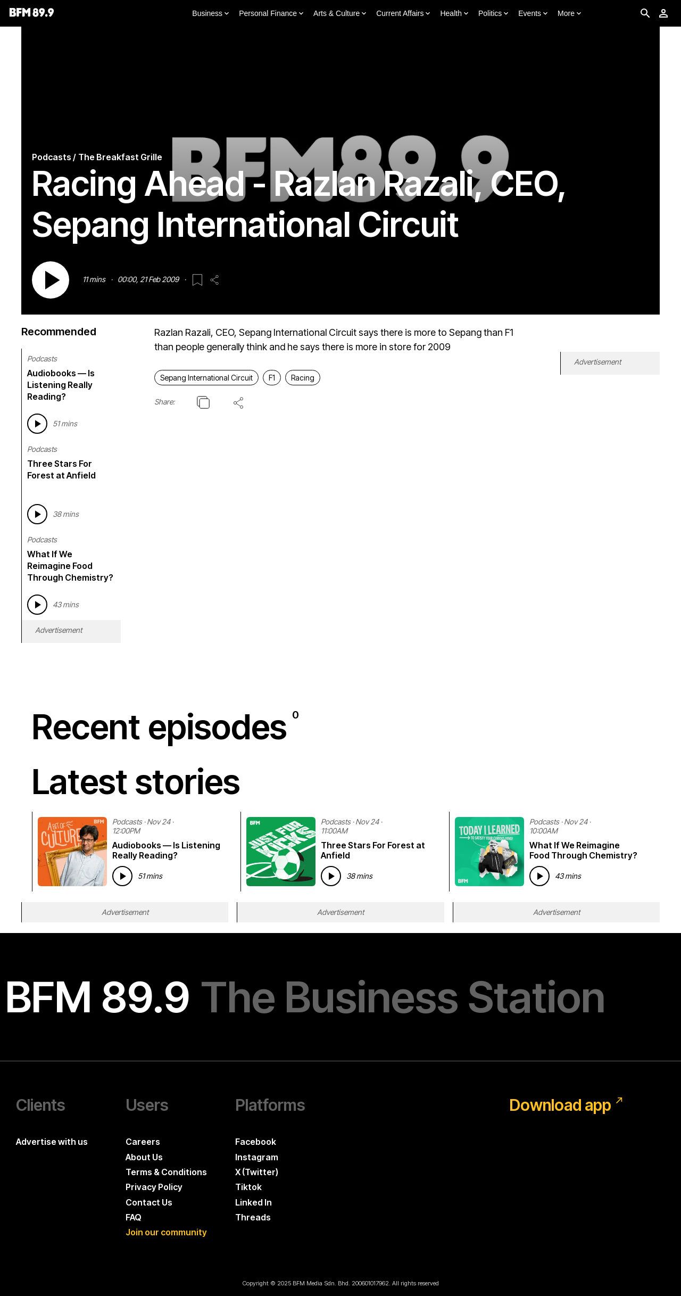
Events (534, 14)
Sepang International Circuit (206, 377)
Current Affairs (404, 14)
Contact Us (149, 1202)
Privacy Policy (154, 1187)
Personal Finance (272, 14)
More (570, 14)
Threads (253, 1217)
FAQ (134, 1217)
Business (211, 14)
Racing (302, 377)
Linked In (253, 1202)
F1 (272, 377)
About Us (144, 1157)
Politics (494, 14)
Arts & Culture (340, 14)
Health (455, 14)
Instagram (256, 1157)
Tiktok (248, 1187)
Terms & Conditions (166, 1172)
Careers (143, 1141)
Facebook (255, 1141)
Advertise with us (52, 1141)
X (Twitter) (256, 1172)
